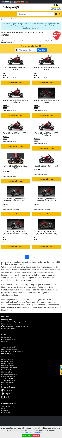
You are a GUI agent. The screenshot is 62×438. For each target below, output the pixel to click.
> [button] (34, 257)
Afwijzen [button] (36, 435)
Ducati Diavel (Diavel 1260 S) (15, 133)
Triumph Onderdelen (8, 381)
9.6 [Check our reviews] (55, 5)
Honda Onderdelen (7, 365)
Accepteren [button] (27, 435)
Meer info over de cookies (30, 432)
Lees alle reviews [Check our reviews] (55, 9)
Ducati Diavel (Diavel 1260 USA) (15, 167)
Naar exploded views (16, 83)
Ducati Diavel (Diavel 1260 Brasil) (15, 68)
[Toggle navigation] (3, 14)
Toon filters (42, 50)
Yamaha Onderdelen (8, 385)
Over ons (5, 316)
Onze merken (7, 353)
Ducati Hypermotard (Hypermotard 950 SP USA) (15, 199)
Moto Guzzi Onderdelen (9, 374)
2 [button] (30, 257)
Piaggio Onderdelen (8, 376)
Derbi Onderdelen (7, 361)
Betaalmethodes (8, 387)
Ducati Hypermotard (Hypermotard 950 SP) (46, 199)
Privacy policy (5, 410)
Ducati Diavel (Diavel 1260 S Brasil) (46, 68)
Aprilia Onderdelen (7, 359)
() (57, 13)
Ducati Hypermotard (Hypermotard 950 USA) (46, 232)
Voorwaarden (5, 406)
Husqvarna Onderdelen (9, 368)
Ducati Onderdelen (7, 363)
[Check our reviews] (55, 8)
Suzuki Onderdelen (7, 378)
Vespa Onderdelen (7, 383)
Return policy (5, 412)
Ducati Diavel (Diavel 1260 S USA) (46, 101)
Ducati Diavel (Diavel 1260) (46, 166)
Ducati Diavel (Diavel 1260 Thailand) (46, 134)
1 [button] (27, 257)
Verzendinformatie (9, 404)
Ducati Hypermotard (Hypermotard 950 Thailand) (15, 232)
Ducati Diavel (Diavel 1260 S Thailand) (15, 101)
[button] (15, 69)
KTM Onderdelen (7, 372)
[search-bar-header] (35, 14)
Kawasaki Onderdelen (8, 370)
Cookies (4, 408)
